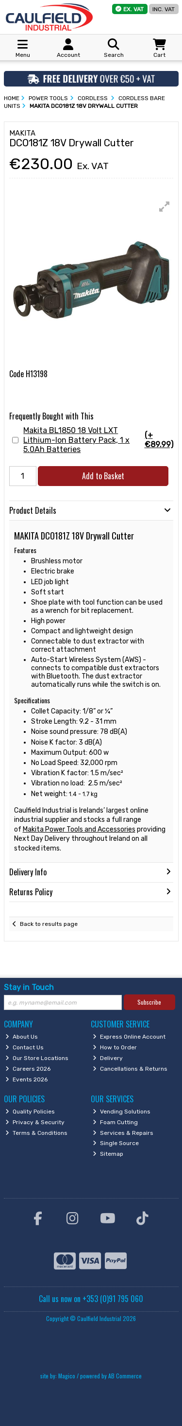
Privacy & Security (35, 1122)
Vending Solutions (121, 1111)
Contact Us (24, 1047)
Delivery (108, 1058)
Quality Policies (30, 1111)
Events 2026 (26, 1079)
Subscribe (149, 1002)
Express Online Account (129, 1036)
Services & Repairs (123, 1133)
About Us (21, 1036)
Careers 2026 (27, 1068)
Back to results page (49, 924)
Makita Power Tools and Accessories (79, 829)
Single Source (116, 1143)
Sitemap (108, 1153)
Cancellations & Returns (130, 1068)
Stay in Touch (29, 987)
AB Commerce (125, 1376)
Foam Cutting (115, 1122)
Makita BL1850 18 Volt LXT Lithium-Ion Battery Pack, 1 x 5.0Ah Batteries (98, 439)
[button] (164, 206)
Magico (66, 1376)
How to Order (115, 1047)
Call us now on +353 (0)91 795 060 (91, 1298)
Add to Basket (103, 476)
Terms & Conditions (36, 1133)
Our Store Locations (36, 1058)
